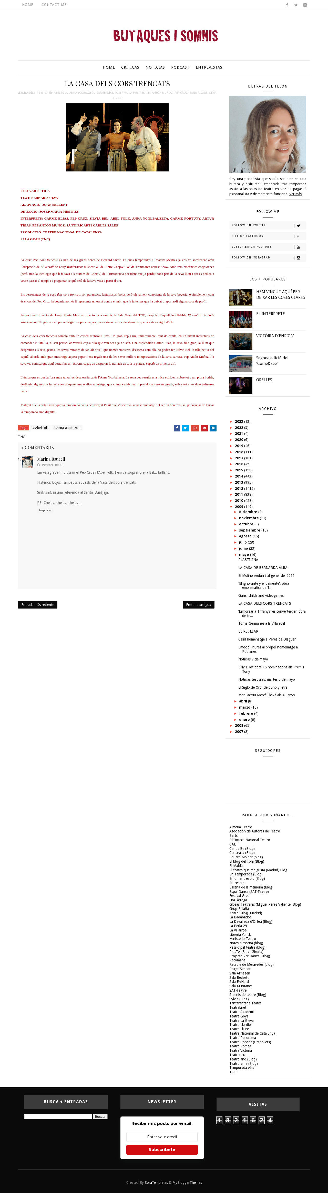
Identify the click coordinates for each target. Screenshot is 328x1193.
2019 (239, 446)
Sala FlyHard (239, 982)
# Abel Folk (40, 428)
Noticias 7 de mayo (253, 659)
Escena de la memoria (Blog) (251, 887)
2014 (239, 476)
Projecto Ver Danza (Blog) (249, 956)
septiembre (250, 530)
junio (244, 548)
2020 (239, 440)
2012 (239, 488)
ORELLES (264, 379)
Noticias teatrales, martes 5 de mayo (266, 679)
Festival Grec (239, 896)
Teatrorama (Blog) (243, 1063)
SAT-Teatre (238, 990)
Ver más (295, 194)
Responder (45, 510)
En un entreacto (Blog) (247, 878)
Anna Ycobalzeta (81, 92)
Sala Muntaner (240, 986)
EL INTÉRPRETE (270, 313)
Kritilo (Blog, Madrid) (245, 913)
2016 (239, 464)
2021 (239, 433)
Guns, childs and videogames (261, 595)
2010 (239, 500)
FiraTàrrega (238, 900)
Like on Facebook (269, 236)
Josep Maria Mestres (130, 92)
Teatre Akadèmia (242, 1012)
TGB (233, 1072)
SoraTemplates (156, 1182)
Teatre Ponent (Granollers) (250, 1042)
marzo (245, 707)
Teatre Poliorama (242, 1038)
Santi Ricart (198, 92)
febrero (246, 713)
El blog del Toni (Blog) (246, 861)
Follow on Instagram (269, 258)
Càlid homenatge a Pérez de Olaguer (267, 639)
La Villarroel (238, 930)
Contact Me (54, 5)
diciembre (248, 512)
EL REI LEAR (248, 631)
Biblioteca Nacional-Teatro (249, 840)
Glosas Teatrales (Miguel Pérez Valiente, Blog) (265, 904)
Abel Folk (60, 92)
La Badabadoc (240, 917)
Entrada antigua (198, 605)
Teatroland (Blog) (243, 1059)
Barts (233, 835)
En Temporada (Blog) (246, 874)
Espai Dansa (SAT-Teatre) (249, 892)
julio (243, 542)
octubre (246, 524)
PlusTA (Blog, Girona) (246, 952)
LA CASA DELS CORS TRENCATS (264, 603)
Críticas (130, 67)
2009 (239, 507)
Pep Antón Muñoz (160, 92)
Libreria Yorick (240, 934)
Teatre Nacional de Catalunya (252, 1033)
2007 (239, 732)
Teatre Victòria (240, 1050)
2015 (239, 470)
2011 (239, 494)
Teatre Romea (240, 1046)
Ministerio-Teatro (242, 939)
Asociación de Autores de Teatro (254, 831)
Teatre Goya (239, 1016)
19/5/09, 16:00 (51, 465)
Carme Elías (104, 92)
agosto (246, 536)
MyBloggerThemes (187, 1182)
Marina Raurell (51, 459)
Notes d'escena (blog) (246, 943)
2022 (239, 428)
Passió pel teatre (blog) (247, 947)
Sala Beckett (239, 977)
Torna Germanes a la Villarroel (261, 623)
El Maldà (236, 866)
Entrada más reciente (37, 605)
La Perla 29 (238, 926)
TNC (120, 98)
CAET (233, 844)
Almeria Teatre (240, 827)
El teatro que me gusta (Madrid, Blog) (259, 870)
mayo (244, 554)
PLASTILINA (248, 560)
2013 (239, 482)
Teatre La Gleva (241, 1020)
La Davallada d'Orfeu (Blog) (250, 921)
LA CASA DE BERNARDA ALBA (263, 568)
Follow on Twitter (269, 225)
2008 (239, 725)
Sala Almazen (239, 973)
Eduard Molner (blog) (246, 857)
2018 (239, 452)
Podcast (180, 67)
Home (27, 5)
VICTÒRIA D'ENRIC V (275, 335)
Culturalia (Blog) (242, 853)
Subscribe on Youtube (269, 247)
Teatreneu (237, 1055)
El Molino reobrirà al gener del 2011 (266, 575)
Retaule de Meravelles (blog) (251, 964)
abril (243, 701)
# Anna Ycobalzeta (67, 428)
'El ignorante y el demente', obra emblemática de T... (263, 585)
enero (245, 720)
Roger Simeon (240, 969)
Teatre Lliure (239, 1029)
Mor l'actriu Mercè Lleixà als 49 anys (266, 695)
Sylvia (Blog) (239, 999)
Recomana (237, 960)
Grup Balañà (239, 909)
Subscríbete (162, 1149)
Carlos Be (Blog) (242, 849)
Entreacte (236, 883)
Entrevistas (209, 67)
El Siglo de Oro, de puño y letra (263, 687)
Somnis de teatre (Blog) (247, 995)
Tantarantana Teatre (245, 1003)
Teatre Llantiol (240, 1025)
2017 (239, 458)
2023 (239, 421)
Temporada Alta (241, 1068)
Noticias (155, 67)
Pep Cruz (181, 92)
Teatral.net (237, 1007)
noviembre (249, 518)
